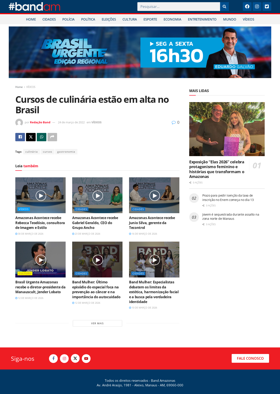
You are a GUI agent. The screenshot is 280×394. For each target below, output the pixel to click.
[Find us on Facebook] (53, 358)
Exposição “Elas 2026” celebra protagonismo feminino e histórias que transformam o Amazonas (216, 169)
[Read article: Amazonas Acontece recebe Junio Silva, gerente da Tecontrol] (154, 195)
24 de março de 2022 (71, 122)
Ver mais (97, 323)
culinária (31, 151)
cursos (47, 151)
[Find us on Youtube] (86, 358)
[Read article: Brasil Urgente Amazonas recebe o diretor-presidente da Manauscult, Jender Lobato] (40, 259)
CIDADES (49, 19)
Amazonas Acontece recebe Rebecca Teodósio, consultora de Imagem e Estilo (40, 222)
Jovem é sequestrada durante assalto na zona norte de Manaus (230, 216)
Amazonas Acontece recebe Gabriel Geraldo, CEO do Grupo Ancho (95, 222)
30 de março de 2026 (29, 233)
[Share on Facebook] (20, 137)
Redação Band (40, 122)
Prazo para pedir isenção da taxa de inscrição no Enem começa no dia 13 (228, 197)
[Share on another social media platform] (52, 137)
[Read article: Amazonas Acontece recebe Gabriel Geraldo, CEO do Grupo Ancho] (97, 195)
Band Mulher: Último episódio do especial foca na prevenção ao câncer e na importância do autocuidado (96, 289)
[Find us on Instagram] (64, 358)
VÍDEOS (248, 19)
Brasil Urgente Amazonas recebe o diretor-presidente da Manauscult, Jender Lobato (40, 287)
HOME (31, 19)
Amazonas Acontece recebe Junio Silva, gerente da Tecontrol (152, 222)
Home (19, 87)
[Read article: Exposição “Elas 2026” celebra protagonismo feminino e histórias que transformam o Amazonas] (227, 129)
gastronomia (66, 151)
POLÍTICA (88, 19)
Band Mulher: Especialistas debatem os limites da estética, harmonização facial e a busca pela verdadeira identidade (154, 292)
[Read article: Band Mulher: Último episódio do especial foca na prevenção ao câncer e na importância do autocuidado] (97, 259)
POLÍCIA (68, 19)
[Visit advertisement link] (140, 52)
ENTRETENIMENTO (202, 19)
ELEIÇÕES (109, 19)
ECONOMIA (172, 19)
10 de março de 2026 (143, 307)
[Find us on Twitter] (75, 358)
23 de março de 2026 (86, 233)
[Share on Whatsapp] (41, 137)
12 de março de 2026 (29, 298)
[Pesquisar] (224, 6)
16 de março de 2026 (143, 233)
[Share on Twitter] (31, 137)
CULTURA (129, 19)
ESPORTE (150, 19)
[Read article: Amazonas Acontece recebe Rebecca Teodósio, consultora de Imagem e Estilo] (40, 195)
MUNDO (229, 19)
